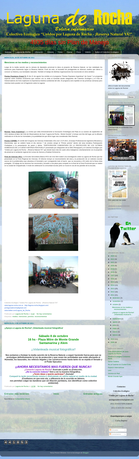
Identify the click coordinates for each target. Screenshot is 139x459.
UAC (110, 370)
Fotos (60, 52)
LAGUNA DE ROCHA (114, 209)
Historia (50, 52)
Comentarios (115, 434)
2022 (113, 259)
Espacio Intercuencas (116, 367)
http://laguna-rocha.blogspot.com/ (37, 305)
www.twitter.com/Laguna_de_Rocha (17, 310)
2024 (113, 256)
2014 (113, 285)
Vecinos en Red (114, 373)
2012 (113, 292)
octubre (116, 304)
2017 (113, 275)
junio (115, 325)
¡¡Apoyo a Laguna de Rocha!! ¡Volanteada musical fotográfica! (33, 328)
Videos (88, 52)
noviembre (117, 301)
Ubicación (39, 52)
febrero (115, 335)
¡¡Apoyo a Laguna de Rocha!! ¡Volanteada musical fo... (123, 313)
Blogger (86, 453)
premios (31, 316)
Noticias (8, 52)
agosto (115, 322)
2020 (113, 266)
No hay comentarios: (44, 314)
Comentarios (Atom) (22, 399)
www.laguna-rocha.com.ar (13, 305)
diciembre (116, 298)
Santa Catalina (113, 361)
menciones (23, 316)
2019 (113, 269)
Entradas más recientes (16, 393)
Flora (78, 52)
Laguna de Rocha (23, 52)
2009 (113, 342)
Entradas (113, 430)
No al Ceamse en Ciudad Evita (119, 364)
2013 (113, 288)
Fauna (69, 52)
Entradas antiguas (93, 393)
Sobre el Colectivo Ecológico (107, 52)
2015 (113, 282)
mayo (115, 328)
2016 (113, 279)
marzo (115, 332)
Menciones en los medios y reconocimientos (25, 62)
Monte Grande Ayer (115, 376)
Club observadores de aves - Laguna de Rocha (118, 353)
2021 (113, 262)
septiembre (117, 319)
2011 (113, 295)
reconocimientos (41, 316)
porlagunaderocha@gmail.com (15, 308)
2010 (113, 339)
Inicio (56, 393)
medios (15, 316)
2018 (113, 272)
